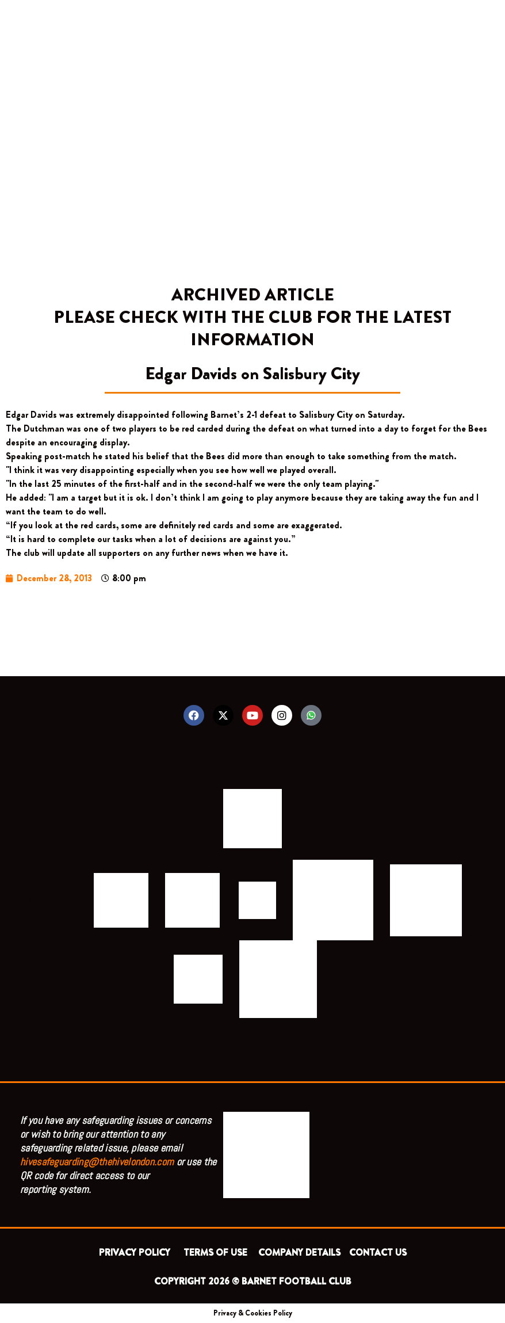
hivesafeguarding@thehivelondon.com (97, 1161)
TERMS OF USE (216, 1252)
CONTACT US (378, 1252)
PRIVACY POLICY (137, 1252)
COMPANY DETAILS (299, 1252)
